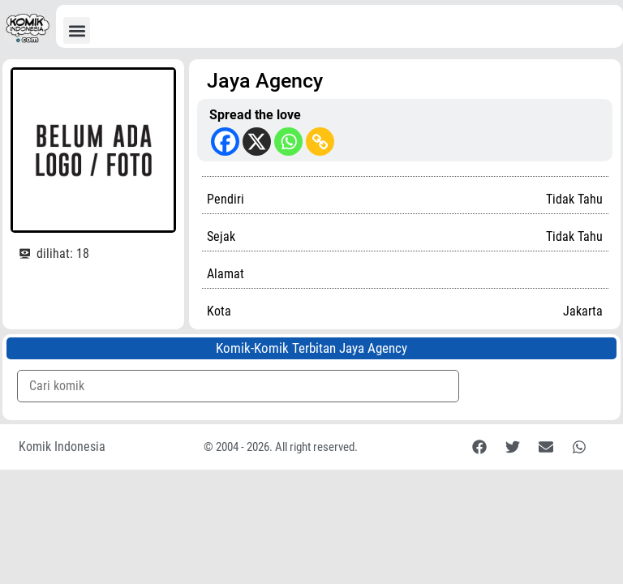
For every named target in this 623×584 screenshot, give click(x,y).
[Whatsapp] (288, 141)
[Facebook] (225, 141)
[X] (257, 141)
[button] (76, 30)
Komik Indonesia (62, 446)
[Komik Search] (238, 386)
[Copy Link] (320, 141)
